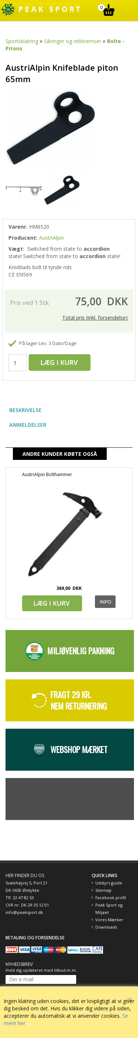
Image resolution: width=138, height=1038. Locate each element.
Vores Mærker (109, 919)
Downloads (106, 927)
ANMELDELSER (27, 424)
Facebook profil (110, 897)
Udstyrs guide (108, 883)
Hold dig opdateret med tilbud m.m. (41, 970)
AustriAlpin (51, 237)
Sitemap (103, 890)
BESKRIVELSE (25, 410)
